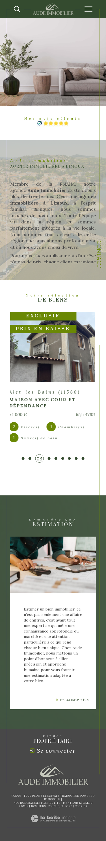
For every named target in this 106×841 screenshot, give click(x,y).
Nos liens (38, 806)
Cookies (81, 806)
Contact (99, 254)
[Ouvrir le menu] (88, 9)
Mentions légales (77, 802)
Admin (24, 806)
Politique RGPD (60, 806)
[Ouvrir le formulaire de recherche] (17, 9)
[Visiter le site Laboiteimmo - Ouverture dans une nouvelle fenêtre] (53, 824)
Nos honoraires (26, 802)
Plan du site (51, 802)
